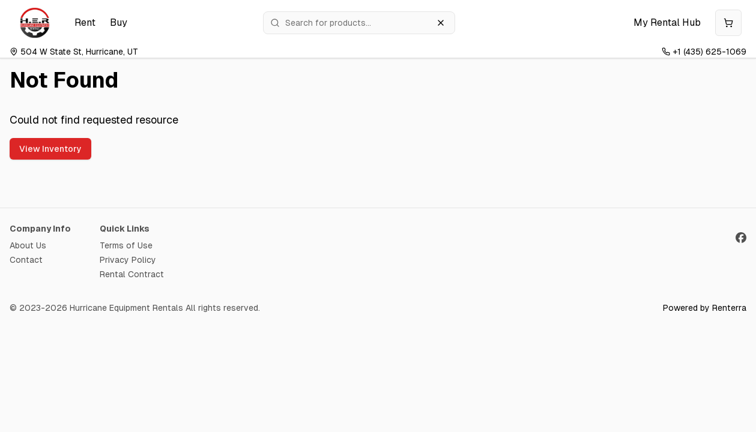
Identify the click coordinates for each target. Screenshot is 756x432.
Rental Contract (132, 274)
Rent (84, 22)
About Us (28, 245)
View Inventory (50, 149)
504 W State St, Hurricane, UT (74, 51)
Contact (26, 260)
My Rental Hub (667, 22)
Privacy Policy (128, 260)
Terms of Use (126, 245)
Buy (118, 22)
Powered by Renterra (704, 308)
